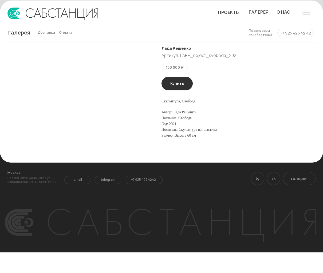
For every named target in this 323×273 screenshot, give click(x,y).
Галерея (19, 32)
